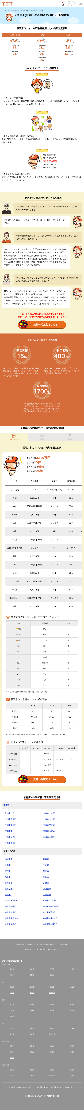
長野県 (32, 1010)
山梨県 (12, 1010)
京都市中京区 (49, 819)
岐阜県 (52, 1010)
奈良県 (32, 1034)
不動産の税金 (42, 945)
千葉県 (12, 993)
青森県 (32, 969)
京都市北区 (9, 813)
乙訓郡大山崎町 (11, 900)
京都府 (52, 1028)
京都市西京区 (10, 843)
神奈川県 (52, 993)
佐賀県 (32, 1070)
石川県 (52, 1004)
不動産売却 (51, 945)
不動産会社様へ (70, 1087)
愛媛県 (72, 1052)
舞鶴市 (46, 859)
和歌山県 (52, 1034)
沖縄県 (72, 1076)
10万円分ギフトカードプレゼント (34, 949)
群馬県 (52, 987)
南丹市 (8, 895)
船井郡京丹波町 (50, 918)
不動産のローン (32, 945)
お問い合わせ (21, 1087)
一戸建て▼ (42, 437)
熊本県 (72, 1070)
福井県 (72, 1004)
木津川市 (47, 895)
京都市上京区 (49, 813)
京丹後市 (47, 889)
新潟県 (12, 1004)
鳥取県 (12, 1046)
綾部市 (8, 865)
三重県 (12, 1028)
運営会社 (12, 1087)
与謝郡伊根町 (10, 924)
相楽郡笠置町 (10, 912)
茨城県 (12, 987)
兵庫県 (12, 1034)
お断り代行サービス (54, 949)
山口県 (12, 1052)
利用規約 (31, 1087)
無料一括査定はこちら (38, 324)
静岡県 (72, 1010)
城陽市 (8, 877)
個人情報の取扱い (42, 1087)
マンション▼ (14, 437)
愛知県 (12, 1016)
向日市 (46, 877)
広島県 (72, 1046)
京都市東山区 (10, 825)
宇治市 (46, 865)
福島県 (52, 975)
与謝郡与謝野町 (50, 924)
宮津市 (8, 871)
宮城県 (72, 969)
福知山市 (8, 859)
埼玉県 (72, 987)
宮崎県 (32, 1076)
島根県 (32, 1046)
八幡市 (46, 883)
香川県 (52, 1052)
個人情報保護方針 (56, 1087)
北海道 (12, 969)
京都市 (6, 805)
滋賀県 (32, 1028)
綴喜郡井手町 (10, 906)
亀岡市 (46, 871)
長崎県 (52, 1070)
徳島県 (32, 1052)
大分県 (12, 1076)
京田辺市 (8, 889)
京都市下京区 (49, 825)
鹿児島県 (52, 1076)
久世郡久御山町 (50, 900)
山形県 (32, 975)
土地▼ (70, 437)
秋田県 (12, 975)
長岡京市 (8, 883)
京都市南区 (9, 831)
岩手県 (52, 969)
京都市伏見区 (10, 837)
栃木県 (32, 987)
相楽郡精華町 (49, 912)
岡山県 (52, 1046)
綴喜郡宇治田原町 (51, 906)
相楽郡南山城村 (11, 918)
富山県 (32, 1004)
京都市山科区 (49, 837)
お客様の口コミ (65, 945)
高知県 (12, 1058)
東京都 (32, 993)
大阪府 (72, 1028)
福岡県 (12, 1070)
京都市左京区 (10, 819)
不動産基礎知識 (19, 945)
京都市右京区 (49, 831)
